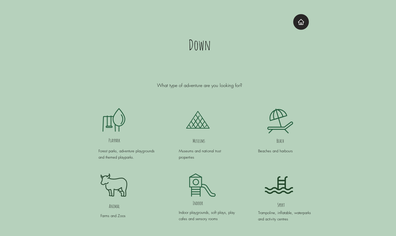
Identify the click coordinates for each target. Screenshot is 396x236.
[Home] (301, 22)
